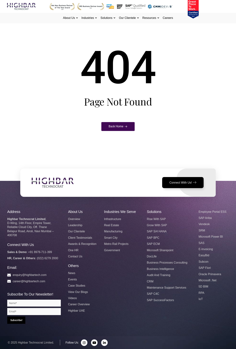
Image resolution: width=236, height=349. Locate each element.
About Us (69, 17)
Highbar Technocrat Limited (35, 342)
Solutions (106, 17)
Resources (149, 17)
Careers (168, 17)
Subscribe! (16, 320)
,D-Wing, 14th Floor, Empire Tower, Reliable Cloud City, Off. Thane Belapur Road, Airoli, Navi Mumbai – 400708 (30, 227)
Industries (88, 17)
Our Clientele (128, 17)
